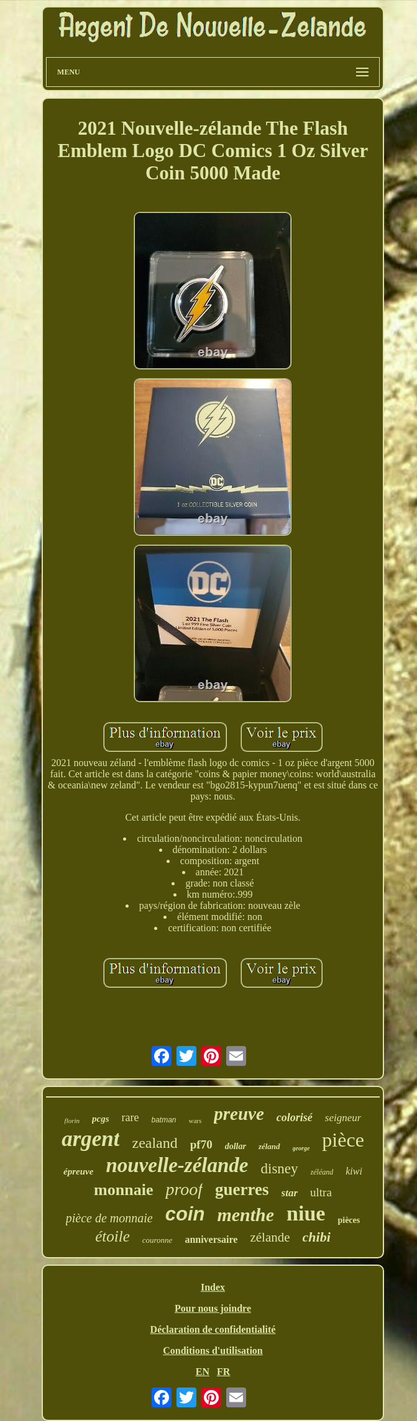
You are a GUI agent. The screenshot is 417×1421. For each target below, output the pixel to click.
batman (164, 1120)
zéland (269, 1146)
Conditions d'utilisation (213, 1350)
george (301, 1148)
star (290, 1193)
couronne (157, 1240)
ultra (321, 1192)
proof (184, 1189)
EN (202, 1371)
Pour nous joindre (213, 1308)
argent (90, 1139)
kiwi (354, 1171)
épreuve (78, 1171)
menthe (245, 1214)
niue (305, 1213)
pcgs (100, 1119)
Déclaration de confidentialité (213, 1329)
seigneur (343, 1118)
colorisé (295, 1117)
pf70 (201, 1144)
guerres (241, 1189)
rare (130, 1117)
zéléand (322, 1172)
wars (195, 1120)
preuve (239, 1114)
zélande (270, 1237)
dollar (235, 1146)
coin (185, 1214)
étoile (112, 1236)
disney (279, 1168)
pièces (348, 1220)
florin (72, 1120)
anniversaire (211, 1239)
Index (213, 1287)
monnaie (123, 1190)
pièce (343, 1140)
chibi (317, 1237)
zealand (154, 1143)
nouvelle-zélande (177, 1165)
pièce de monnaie (109, 1218)
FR (223, 1371)
